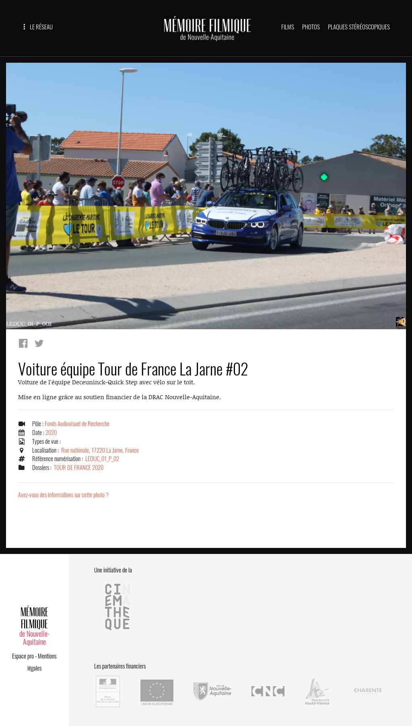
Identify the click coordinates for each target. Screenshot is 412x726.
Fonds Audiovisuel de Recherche (77, 424)
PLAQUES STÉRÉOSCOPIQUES (359, 27)
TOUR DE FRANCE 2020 (78, 467)
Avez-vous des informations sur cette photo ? (63, 495)
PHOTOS (311, 27)
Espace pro (23, 656)
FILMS (287, 27)
